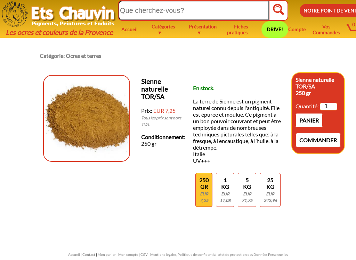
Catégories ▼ (163, 29)
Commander (318, 140)
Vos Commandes (326, 29)
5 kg (247, 190)
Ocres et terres (83, 55)
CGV (144, 254)
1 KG (225, 190)
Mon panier (107, 254)
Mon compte (128, 254)
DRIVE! (275, 29)
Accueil (129, 29)
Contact (88, 254)
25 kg (270, 190)
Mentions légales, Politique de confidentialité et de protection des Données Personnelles (219, 254)
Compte (297, 29)
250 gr (204, 190)
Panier (309, 120)
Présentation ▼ (203, 29)
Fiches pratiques (237, 29)
